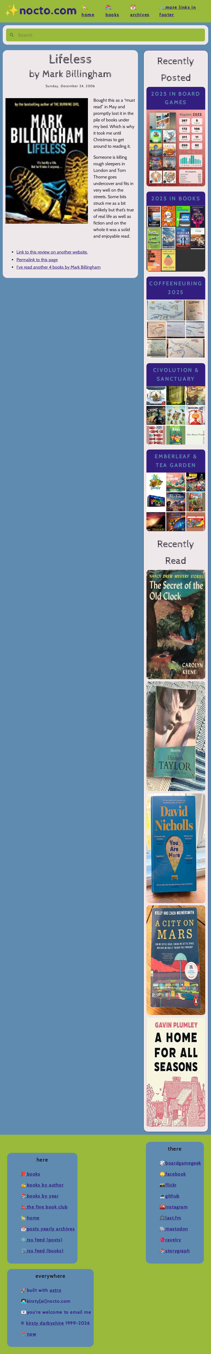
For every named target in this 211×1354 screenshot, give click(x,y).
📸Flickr (168, 1185)
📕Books (30, 1174)
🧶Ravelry (170, 1239)
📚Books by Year (40, 1196)
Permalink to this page (37, 259)
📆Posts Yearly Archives (48, 1228)
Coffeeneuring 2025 (175, 287)
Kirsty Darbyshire (45, 1323)
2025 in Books (176, 198)
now (32, 1334)
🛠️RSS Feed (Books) (42, 1250)
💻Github (170, 1196)
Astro (55, 1290)
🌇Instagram (174, 1207)
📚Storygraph (175, 1250)
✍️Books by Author (42, 1185)
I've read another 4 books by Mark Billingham (58, 267)
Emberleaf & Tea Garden (176, 460)
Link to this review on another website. (52, 252)
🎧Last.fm (170, 1218)
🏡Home (30, 1218)
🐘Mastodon (174, 1228)
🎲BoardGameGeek (180, 1163)
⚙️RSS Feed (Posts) (41, 1239)
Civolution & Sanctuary (176, 374)
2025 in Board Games (176, 98)
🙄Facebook (173, 1174)
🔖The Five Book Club (44, 1207)
